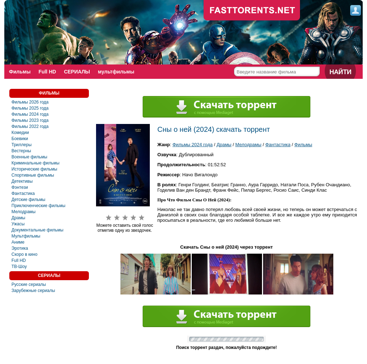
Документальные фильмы (37, 230)
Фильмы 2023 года (30, 120)
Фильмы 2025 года (30, 108)
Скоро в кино (24, 254)
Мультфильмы (25, 236)
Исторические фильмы (34, 169)
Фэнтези (19, 187)
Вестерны (21, 150)
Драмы (18, 217)
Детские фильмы (28, 199)
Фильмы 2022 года (30, 126)
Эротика (19, 248)
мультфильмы (116, 72)
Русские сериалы (28, 284)
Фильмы (19, 72)
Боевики (19, 138)
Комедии (20, 132)
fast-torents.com (252, 10)
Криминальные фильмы (35, 163)
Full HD (47, 72)
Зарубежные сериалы (33, 290)
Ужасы (18, 223)
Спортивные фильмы (32, 175)
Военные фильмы (29, 156)
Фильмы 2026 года (30, 102)
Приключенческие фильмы (38, 205)
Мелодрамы (23, 211)
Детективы (22, 181)
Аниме (17, 242)
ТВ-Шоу (19, 266)
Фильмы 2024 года (30, 114)
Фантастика (23, 193)
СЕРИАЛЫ (77, 72)
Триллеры (21, 144)
